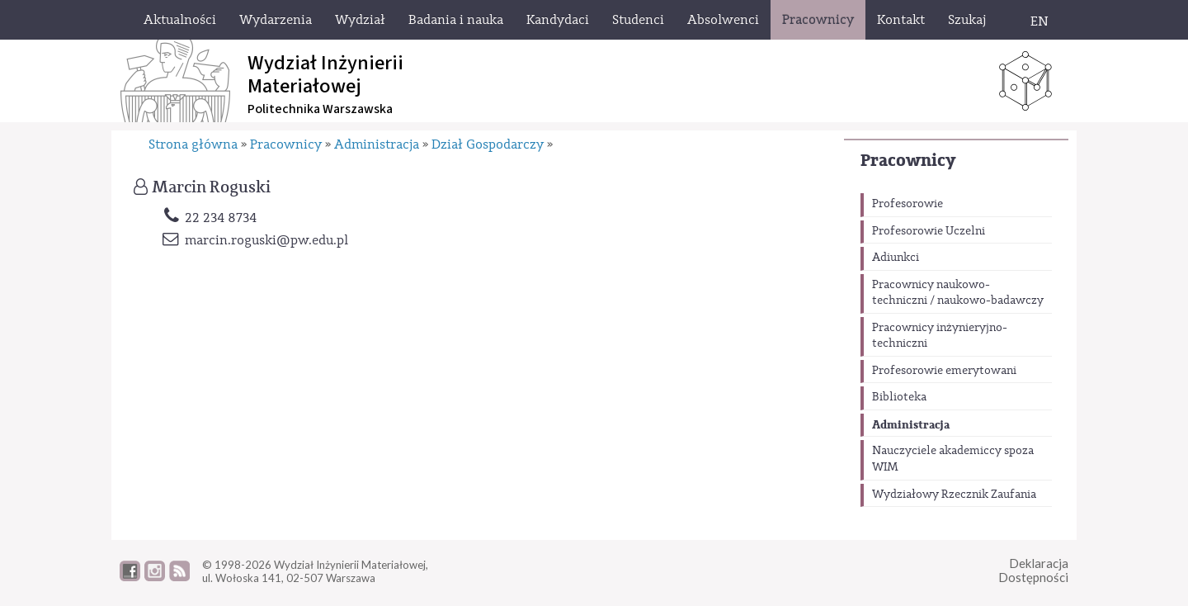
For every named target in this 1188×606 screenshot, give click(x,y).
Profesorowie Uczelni (928, 231)
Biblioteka (899, 397)
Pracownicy (907, 161)
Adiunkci (895, 257)
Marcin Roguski (211, 187)
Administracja (911, 425)
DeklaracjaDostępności (1033, 570)
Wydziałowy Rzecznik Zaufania (954, 494)
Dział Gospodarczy (487, 144)
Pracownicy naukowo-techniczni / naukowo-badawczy (958, 293)
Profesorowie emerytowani (944, 370)
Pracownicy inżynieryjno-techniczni (939, 336)
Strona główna (193, 144)
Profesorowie (907, 203)
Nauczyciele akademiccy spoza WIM (953, 459)
